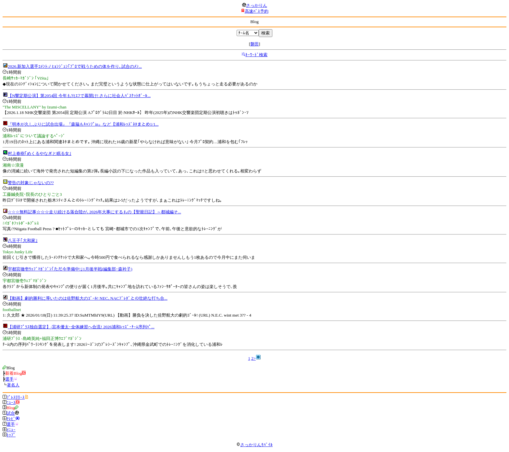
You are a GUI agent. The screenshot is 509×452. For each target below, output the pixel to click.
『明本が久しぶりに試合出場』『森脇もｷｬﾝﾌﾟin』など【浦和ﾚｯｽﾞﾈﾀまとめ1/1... (83, 124)
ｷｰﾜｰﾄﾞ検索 (256, 54)
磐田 (254, 44)
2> (253, 358)
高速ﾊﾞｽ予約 (256, 11)
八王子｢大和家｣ (23, 240)
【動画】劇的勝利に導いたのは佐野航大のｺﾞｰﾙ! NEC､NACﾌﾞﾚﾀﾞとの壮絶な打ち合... (88, 298)
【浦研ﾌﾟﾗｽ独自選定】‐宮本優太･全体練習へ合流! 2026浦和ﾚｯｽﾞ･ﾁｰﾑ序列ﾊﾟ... (81, 326)
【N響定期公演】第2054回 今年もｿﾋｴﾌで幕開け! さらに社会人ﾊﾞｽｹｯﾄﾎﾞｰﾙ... (79, 95)
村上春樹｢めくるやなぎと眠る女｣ (39, 153)
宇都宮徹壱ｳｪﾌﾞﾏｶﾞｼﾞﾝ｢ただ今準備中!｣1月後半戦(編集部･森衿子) (70, 269)
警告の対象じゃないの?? (31, 182)
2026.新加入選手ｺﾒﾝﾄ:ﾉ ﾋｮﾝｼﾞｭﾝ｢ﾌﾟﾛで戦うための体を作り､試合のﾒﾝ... (75, 66)
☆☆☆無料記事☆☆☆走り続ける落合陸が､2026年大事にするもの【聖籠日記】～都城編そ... (94, 211)
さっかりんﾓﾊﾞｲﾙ (254, 444)
